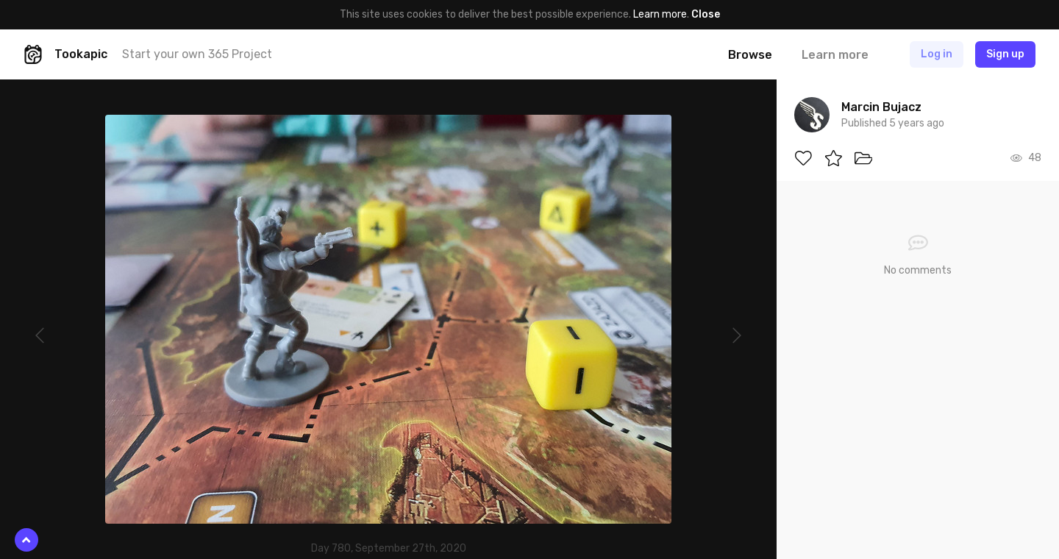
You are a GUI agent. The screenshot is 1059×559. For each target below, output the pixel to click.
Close (705, 14)
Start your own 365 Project (197, 54)
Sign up (1005, 54)
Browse (750, 55)
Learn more (660, 14)
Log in (936, 54)
